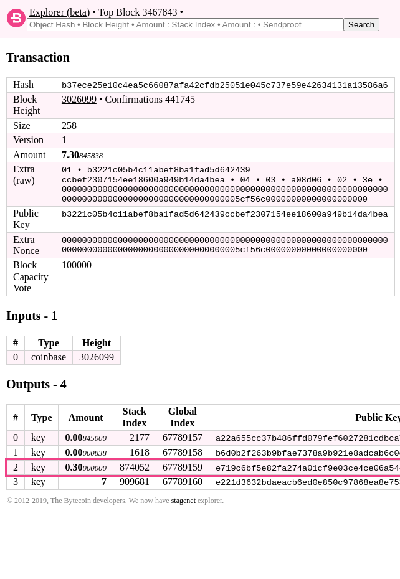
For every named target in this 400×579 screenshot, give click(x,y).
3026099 (79, 99)
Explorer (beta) (59, 12)
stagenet (183, 498)
